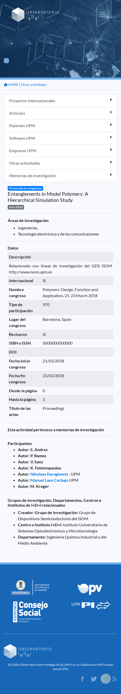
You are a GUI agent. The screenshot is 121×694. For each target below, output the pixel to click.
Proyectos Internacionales (60, 100)
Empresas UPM (60, 150)
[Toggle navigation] (102, 15)
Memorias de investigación (60, 175)
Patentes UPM (60, 125)
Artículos (60, 112)
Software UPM (60, 137)
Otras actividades (34, 85)
